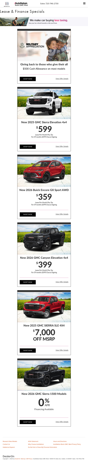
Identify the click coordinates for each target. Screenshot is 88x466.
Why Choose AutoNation (36, 444)
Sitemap (23, 459)
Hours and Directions (60, 441)
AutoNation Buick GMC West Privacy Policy (67, 444)
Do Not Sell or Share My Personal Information (42, 447)
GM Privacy (29, 459)
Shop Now (27, 79)
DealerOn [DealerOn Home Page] (17, 459)
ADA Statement (33, 441)
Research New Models (10, 441)
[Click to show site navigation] (84, 3)
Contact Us (6, 444)
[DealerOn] (8, 456)
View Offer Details (62, 79)
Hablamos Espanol (9, 447)
